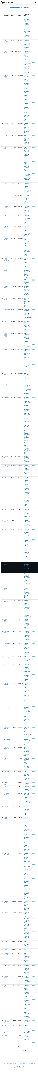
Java (25, 31)
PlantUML (26, 832)
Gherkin (26, 797)
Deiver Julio (7, 88)
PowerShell (27, 450)
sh (27, 449)
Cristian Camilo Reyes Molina (6, 748)
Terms (14, 1063)
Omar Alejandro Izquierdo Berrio (6, 259)
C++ (25, 195)
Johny (6, 135)
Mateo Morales (6, 902)
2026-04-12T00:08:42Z (22, 1050)
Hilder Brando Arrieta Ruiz (6, 1021)
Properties (26, 84)
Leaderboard (14, 8)
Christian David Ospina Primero (6, 807)
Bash (25, 33)
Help (30, 1070)
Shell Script (27, 503)
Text (25, 106)
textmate (26, 448)
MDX (25, 555)
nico (6, 321)
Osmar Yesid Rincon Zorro (6, 1026)
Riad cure (7, 892)
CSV (29, 128)
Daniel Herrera (6, 287)
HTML (25, 32)
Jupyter (26, 430)
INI (24, 181)
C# (28, 25)
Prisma (28, 190)
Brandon (7, 397)
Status (26, 1070)
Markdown (26, 24)
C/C (28, 1032)
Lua (25, 166)
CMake (25, 199)
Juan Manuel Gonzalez (5, 620)
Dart (25, 333)
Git (24, 536)
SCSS (25, 38)
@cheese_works (7, 196)
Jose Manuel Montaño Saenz (7, 919)
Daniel (6, 912)
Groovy (25, 356)
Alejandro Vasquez (6, 385)
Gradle (25, 507)
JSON (25, 25)
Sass (25, 70)
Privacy (20, 1063)
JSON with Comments (27, 179)
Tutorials (33, 1063)
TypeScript (26, 29)
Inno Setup (27, 242)
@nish (6, 1035)
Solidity (26, 274)
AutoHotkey (27, 820)
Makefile (26, 405)
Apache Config (26, 927)
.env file (26, 595)
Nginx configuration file (27, 389)
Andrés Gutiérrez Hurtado (6, 76)
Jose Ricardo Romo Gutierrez (6, 787)
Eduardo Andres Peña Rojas (6, 783)
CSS (25, 55)
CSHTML (26, 869)
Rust (25, 271)
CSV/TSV (26, 651)
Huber (6, 1042)
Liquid (25, 366)
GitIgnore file (27, 616)
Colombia (25, 8)
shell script (27, 802)
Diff (29, 711)
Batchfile (26, 241)
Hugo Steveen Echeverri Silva (6, 867)
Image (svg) (27, 888)
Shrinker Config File (27, 108)
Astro (25, 44)
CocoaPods (27, 714)
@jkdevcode (7, 309)
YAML (28, 82)
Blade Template (26, 96)
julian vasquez (5, 52)
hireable (33, 75)
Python (26, 17)
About (24, 1063)
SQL (25, 20)
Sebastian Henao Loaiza (6, 530)
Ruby (25, 1008)
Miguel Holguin (6, 843)
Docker (25, 56)
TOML (28, 106)
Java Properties (26, 80)
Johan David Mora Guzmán (6, 1031)
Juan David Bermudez (6, 794)
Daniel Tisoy (7, 864)
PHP (29, 54)
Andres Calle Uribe (6, 684)
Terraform (26, 27)
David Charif (5, 148)
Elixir (25, 135)
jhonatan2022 (6, 717)
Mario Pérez (7, 965)
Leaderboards (19, 1070)
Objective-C (27, 201)
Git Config (26, 98)
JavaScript (27, 19)
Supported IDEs (10, 1070)
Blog (29, 1063)
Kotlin (25, 102)
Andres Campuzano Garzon (6, 588)
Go (28, 335)
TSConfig (26, 154)
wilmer (6, 249)
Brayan (6, 949)
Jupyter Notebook (26, 950)
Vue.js (28, 20)
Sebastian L (7, 643)
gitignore (26, 169)
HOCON (26, 798)
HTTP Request (26, 22)
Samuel (6, 123)
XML (29, 102)
